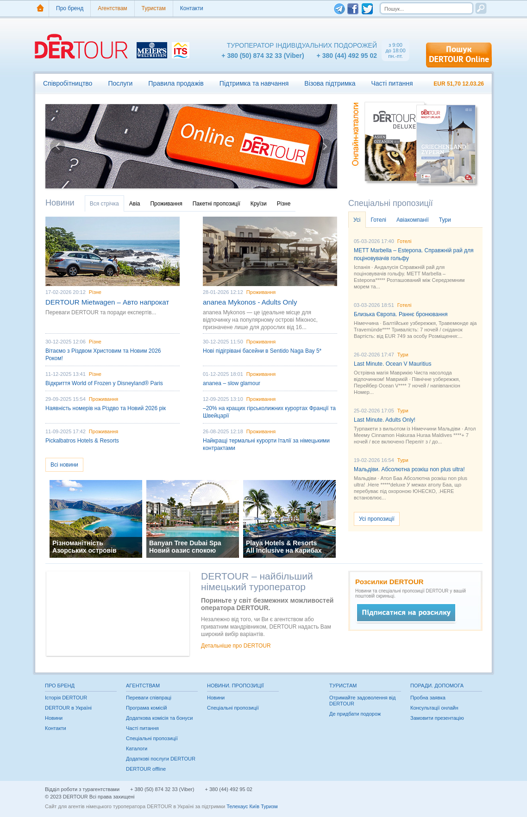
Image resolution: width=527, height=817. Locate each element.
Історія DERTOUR (66, 697)
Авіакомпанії (412, 220)
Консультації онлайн (434, 708)
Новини (60, 202)
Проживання (166, 203)
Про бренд (69, 8)
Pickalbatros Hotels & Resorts (82, 440)
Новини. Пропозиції (235, 685)
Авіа (134, 203)
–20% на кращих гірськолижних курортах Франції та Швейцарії (269, 412)
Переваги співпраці (148, 697)
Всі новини (64, 465)
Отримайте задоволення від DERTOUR (362, 700)
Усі (357, 220)
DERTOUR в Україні (68, 708)
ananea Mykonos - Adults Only (250, 302)
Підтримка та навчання (254, 83)
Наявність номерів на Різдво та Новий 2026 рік (105, 408)
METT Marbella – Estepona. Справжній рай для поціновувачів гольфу (414, 254)
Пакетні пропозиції (216, 203)
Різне (283, 203)
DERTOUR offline (146, 769)
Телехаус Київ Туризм (251, 806)
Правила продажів (175, 83)
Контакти (191, 8)
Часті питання (392, 83)
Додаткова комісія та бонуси (159, 718)
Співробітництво (67, 83)
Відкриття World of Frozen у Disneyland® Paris (104, 383)
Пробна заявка (427, 697)
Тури (445, 220)
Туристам (154, 8)
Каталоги (136, 748)
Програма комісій (146, 708)
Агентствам (112, 8)
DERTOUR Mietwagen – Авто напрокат (107, 302)
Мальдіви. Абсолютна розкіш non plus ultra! (409, 469)
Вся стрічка (104, 203)
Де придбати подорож (355, 714)
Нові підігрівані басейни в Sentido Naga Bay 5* (262, 351)
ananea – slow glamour (231, 383)
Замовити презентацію (437, 718)
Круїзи (259, 203)
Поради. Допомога (437, 685)
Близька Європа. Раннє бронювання (400, 314)
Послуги (120, 83)
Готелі (378, 220)
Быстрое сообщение (406, 613)
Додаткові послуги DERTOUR (160, 758)
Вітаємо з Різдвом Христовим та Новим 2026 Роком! (103, 355)
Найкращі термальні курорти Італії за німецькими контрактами (266, 444)
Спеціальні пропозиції (390, 203)
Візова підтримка (329, 83)
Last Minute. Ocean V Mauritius (392, 364)
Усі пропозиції (377, 519)
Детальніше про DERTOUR (236, 645)
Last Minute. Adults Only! (384, 420)
